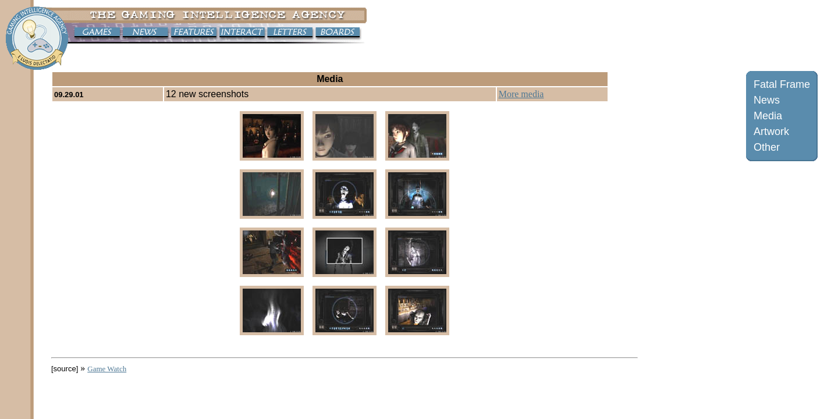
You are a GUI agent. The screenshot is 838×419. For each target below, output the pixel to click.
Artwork (771, 131)
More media (521, 94)
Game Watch (106, 368)
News (767, 100)
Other (767, 147)
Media (768, 116)
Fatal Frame (782, 84)
